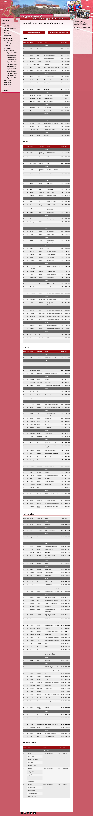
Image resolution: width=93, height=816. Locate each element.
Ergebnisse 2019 (12, 62)
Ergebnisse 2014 (12, 73)
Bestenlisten (7, 48)
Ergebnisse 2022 (12, 59)
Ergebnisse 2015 (12, 71)
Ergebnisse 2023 (12, 57)
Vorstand (6, 30)
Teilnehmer (7, 45)
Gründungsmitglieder (10, 28)
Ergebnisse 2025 (12, 53)
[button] (22, 813)
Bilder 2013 (7, 84)
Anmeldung (7, 43)
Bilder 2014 (7, 82)
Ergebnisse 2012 (12, 78)
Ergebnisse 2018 (12, 64)
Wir (3, 23)
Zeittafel (6, 26)
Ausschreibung (8, 40)
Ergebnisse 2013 (12, 75)
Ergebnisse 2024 (12, 55)
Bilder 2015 (7, 80)
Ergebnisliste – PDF (34, 32)
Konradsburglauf (7, 38)
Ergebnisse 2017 (12, 66)
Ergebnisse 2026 (9, 50)
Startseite (5, 20)
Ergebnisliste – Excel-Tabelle (59, 32)
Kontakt (5, 90)
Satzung (6, 33)
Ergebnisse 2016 (12, 69)
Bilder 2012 (7, 87)
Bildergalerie (7, 35)
